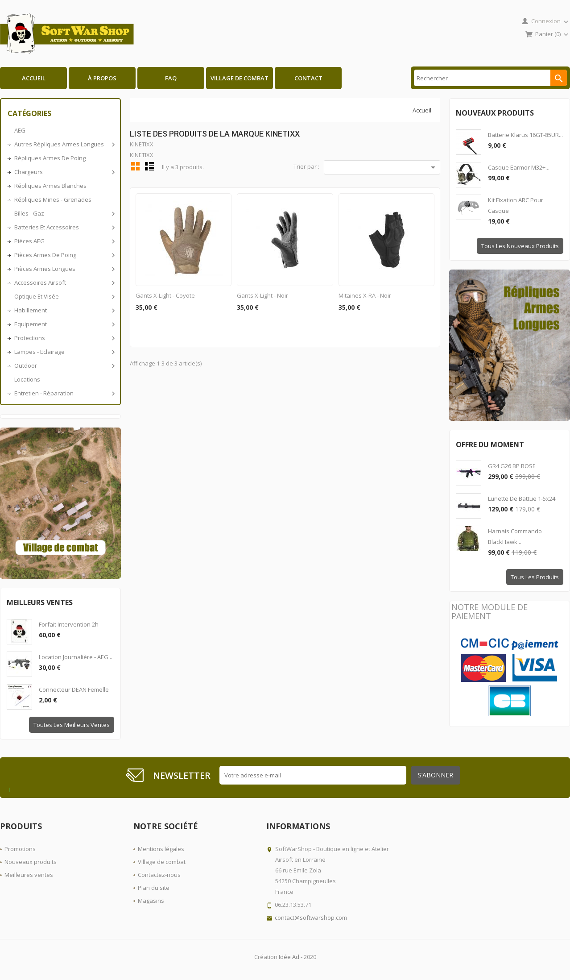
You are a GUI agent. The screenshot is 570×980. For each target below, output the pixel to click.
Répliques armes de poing (50, 158)
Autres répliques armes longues (63, 144)
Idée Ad (289, 957)
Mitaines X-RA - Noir (365, 295)
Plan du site (153, 888)
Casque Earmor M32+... (518, 167)
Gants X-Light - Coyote (165, 295)
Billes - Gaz (63, 213)
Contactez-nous (159, 875)
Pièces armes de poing (63, 254)
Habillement (63, 310)
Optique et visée (63, 296)
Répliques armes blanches (50, 186)
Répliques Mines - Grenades (52, 199)
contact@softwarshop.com (311, 918)
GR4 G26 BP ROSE (512, 466)
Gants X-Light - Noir (262, 295)
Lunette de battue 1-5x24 (521, 498)
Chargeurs (63, 171)
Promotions (20, 849)
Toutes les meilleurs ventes (71, 725)
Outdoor (63, 365)
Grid (135, 166)
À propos (102, 78)
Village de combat (239, 78)
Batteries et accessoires (63, 227)
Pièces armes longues (63, 268)
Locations (27, 379)
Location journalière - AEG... (75, 657)
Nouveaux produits (30, 862)
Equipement (63, 324)
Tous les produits (535, 577)
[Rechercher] (490, 78)
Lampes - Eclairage (63, 351)
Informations (298, 826)
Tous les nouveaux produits (520, 246)
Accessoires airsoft (63, 282)
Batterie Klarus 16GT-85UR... (525, 135)
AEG (19, 130)
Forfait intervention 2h (69, 624)
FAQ (171, 78)
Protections (63, 337)
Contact (308, 78)
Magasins (151, 901)
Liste (149, 166)
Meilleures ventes (28, 875)
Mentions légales (161, 849)
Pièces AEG (63, 241)
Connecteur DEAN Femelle (74, 689)
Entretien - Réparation (63, 393)
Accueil (33, 78)
